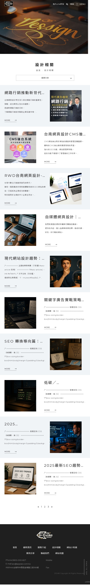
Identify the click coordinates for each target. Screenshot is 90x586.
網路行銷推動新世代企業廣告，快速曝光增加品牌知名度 (23, 93)
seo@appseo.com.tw (21, 566)
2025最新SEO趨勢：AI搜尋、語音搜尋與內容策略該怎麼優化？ (63, 467)
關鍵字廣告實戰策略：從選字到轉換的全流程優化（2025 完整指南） (63, 301)
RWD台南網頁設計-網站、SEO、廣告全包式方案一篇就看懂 (23, 176)
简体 (72, 4)
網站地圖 (59, 555)
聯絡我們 (45, 555)
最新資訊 (27, 550)
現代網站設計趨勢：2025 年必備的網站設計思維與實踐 (23, 259)
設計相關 (56, 550)
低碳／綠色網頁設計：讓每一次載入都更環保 (63, 384)
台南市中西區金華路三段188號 (66, 566)
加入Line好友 (58, 4)
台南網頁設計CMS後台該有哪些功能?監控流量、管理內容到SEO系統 (64, 135)
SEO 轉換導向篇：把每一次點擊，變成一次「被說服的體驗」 (22, 343)
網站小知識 (72, 550)
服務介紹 (42, 550)
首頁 (38, 71)
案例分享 (30, 555)
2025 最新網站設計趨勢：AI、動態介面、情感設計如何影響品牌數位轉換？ (23, 426)
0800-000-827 (19, 562)
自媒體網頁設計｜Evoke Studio (61, 218)
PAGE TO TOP (86, 568)
